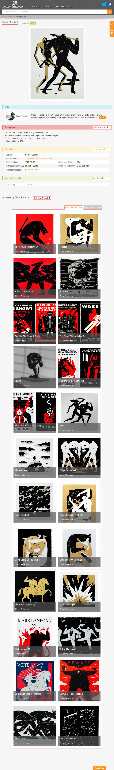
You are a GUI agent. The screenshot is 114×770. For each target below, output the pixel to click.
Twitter (104, 4)
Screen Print (32, 171)
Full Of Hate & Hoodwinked (72, 382)
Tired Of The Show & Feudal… (28, 337)
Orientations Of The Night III (72, 561)
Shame (18, 382)
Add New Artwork (101, 128)
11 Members (30, 186)
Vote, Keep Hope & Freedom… (29, 695)
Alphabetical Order (93, 208)
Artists (50, 7)
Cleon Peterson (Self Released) (39, 160)
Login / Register (67, 7)
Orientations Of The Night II (27, 561)
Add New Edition (102, 150)
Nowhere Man (21, 739)
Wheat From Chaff (68, 471)
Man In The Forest (68, 739)
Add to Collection (101, 179)
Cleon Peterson (22, 252)
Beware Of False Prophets (71, 695)
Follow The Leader (68, 650)
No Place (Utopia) (68, 605)
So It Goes (64, 292)
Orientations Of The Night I (72, 516)
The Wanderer (21, 471)
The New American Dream (26, 248)
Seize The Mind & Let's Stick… (29, 427)
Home (4, 16)
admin (32, 23)
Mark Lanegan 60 (22, 650)
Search (109, 12)
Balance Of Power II (24, 292)
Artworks (37, 7)
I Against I (64, 248)
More (105, 117)
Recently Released (73, 208)
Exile (62, 427)
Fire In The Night (22, 516)
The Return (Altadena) (25, 605)
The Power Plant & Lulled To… (73, 337)
